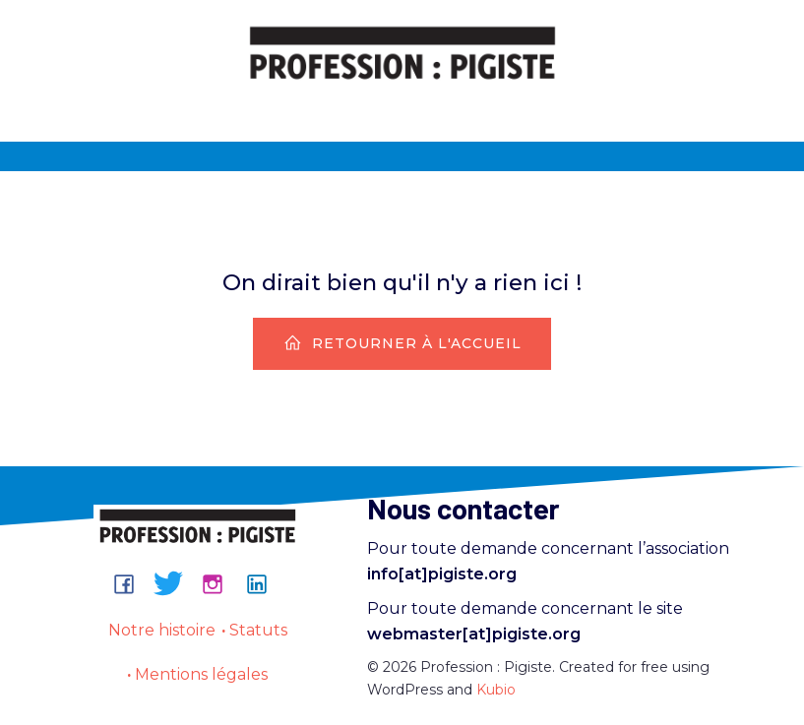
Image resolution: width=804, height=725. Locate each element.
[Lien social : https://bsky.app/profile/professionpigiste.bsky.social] (176, 583)
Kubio (496, 689)
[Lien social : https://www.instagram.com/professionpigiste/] (220, 583)
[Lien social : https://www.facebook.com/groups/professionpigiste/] (131, 583)
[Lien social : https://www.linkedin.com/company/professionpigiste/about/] (264, 583)
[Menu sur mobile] (402, 105)
